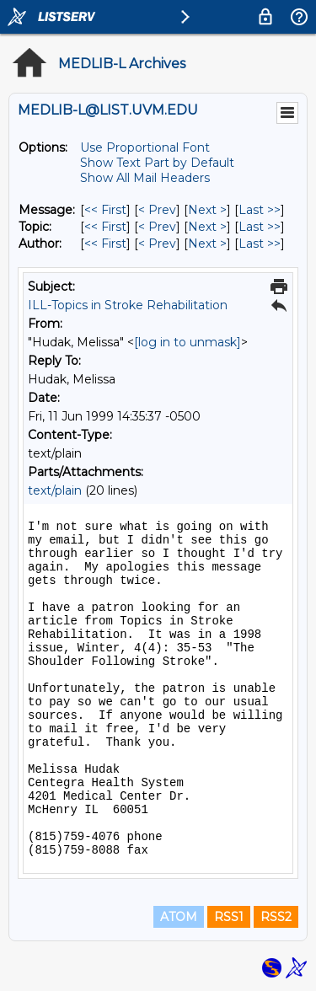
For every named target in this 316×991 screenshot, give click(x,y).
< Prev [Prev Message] (157, 209)
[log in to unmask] (187, 342)
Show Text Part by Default (157, 162)
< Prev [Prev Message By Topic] (157, 226)
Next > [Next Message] (207, 209)
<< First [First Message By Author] (105, 243)
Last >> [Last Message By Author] (259, 243)
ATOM (178, 916)
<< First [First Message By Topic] (105, 226)
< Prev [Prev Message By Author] (157, 243)
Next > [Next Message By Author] (207, 243)
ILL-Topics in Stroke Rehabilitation (128, 305)
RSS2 (276, 916)
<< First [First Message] (105, 209)
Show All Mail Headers (145, 177)
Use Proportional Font (145, 147)
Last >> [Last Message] (259, 209)
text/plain (55, 490)
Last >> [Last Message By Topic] (259, 226)
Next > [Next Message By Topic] (207, 226)
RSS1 (229, 916)
